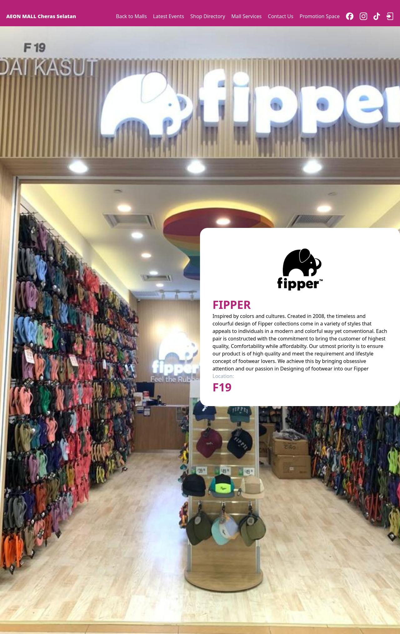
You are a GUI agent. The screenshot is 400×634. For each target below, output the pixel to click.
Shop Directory (207, 16)
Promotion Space (320, 16)
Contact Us (280, 16)
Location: (223, 376)
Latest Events (168, 16)
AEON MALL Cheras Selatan (41, 16)
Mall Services (246, 16)
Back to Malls (131, 16)
